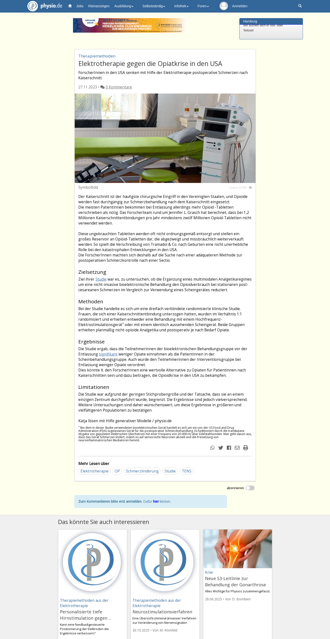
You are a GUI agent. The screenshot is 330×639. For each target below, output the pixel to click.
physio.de (43, 6)
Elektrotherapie (95, 471)
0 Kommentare (119, 87)
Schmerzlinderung (142, 471)
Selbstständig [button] (153, 6)
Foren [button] (203, 6)
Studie (101, 279)
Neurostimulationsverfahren (162, 612)
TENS (186, 471)
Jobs (80, 6)
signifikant (108, 354)
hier (156, 501)
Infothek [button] (181, 6)
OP (117, 471)
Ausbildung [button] (123, 6)
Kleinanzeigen (99, 6)
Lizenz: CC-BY (238, 187)
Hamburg (250, 21)
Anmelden (239, 6)
